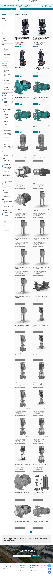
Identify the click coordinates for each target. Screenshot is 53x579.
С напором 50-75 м (7, 164)
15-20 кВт (5, 105)
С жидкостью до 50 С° (7, 137)
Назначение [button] (4, 65)
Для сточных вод (6, 80)
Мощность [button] (4, 93)
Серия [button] (3, 18)
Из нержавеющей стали (8, 212)
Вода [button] (3, 199)
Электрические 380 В (7, 147)
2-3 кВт (5, 98)
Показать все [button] (4, 63)
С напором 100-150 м (7, 167)
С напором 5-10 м (7, 160)
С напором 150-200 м (7, 168)
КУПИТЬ (17, 46)
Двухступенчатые (7, 193)
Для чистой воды (6, 206)
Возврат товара (23, 570)
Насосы (18, 9)
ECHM (5, 27)
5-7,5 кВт (5, 101)
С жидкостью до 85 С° (7, 133)
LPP (4, 23)
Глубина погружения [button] (6, 175)
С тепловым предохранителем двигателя (7, 220)
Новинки (20, 6)
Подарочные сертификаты (39, 9)
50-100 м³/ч (6, 118)
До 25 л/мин (6, 121)
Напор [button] (3, 158)
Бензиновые (6, 149)
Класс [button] (3, 38)
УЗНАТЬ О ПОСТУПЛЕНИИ (20, 160)
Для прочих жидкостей (7, 207)
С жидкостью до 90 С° (7, 134)
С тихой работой (6, 230)
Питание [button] (4, 144)
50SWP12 (5, 20)
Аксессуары (31, 9)
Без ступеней (6, 192)
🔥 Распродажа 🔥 (12, 9)
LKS (4, 31)
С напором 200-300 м (7, 171)
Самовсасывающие (7, 61)
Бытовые (5, 40)
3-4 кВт (5, 95)
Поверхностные (6, 89)
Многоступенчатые (7, 195)
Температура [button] (5, 126)
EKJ (4, 28)
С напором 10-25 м (7, 161)
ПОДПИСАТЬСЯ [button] (36, 555)
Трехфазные (6, 155)
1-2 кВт (5, 97)
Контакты (25, 6)
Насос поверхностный (7, 58)
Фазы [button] (3, 151)
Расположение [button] (5, 87)
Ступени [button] (4, 190)
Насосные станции (24, 9)
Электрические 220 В (7, 146)
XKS (4, 34)
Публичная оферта (34, 570)
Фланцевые (5, 222)
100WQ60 (5, 21)
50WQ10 (5, 24)
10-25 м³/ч (5, 113)
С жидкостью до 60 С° (7, 130)
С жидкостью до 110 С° (8, 140)
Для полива (6, 79)
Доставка (22, 567)
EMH (4, 30)
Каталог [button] (17, 5)
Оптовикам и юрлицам (25, 5)
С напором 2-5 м (6, 170)
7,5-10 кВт (5, 102)
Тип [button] (3, 44)
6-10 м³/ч (5, 111)
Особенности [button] (5, 210)
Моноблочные (6, 215)
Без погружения (6, 177)
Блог (42, 567)
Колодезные (6, 57)
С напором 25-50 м (7, 163)
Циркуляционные (7, 54)
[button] (33, 1)
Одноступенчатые (7, 196)
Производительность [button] (6, 109)
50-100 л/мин (6, 117)
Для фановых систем (7, 83)
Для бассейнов (6, 67)
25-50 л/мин (6, 114)
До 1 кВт (5, 104)
